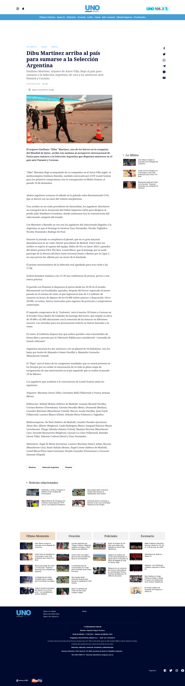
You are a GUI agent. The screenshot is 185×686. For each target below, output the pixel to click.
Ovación (82, 17)
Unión (98, 17)
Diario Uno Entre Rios (51, 614)
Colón (90, 17)
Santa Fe (61, 17)
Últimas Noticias (47, 17)
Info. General (108, 17)
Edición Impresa (124, 17)
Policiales (71, 17)
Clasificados (140, 17)
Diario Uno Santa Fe (51, 616)
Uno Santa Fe (31, 47)
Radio (84, 611)
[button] (17, 9)
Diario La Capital (49, 611)
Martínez (54, 47)
